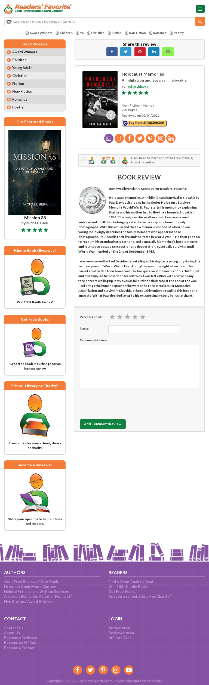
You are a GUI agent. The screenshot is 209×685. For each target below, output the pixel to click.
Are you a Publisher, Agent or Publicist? (38, 596)
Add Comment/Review (105, 425)
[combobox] (104, 22)
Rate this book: (91, 317)
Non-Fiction (135, 33)
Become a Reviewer (21, 638)
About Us (12, 633)
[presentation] (121, 403)
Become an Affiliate (21, 642)
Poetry (179, 33)
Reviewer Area (121, 633)
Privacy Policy (121, 681)
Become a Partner (19, 648)
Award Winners (36, 33)
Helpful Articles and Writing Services (36, 591)
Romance (159, 33)
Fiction (113, 33)
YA (77, 33)
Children (61, 33)
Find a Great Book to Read (131, 581)
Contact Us (13, 628)
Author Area (119, 628)
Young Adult (23, 69)
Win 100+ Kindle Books (129, 586)
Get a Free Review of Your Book (31, 581)
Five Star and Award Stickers (28, 601)
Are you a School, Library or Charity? (140, 596)
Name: (84, 329)
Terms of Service (151, 681)
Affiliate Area (120, 638)
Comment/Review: (94, 341)
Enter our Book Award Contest (30, 586)
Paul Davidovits (137, 87)
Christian (94, 33)
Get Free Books (122, 591)
